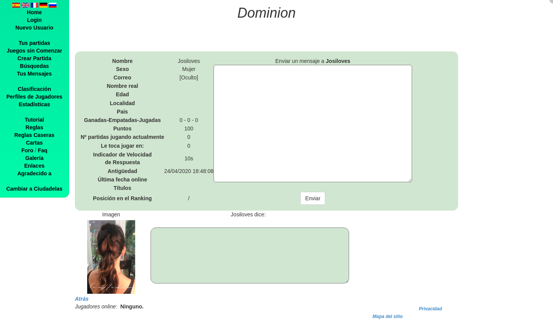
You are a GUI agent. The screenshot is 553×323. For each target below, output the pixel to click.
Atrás (82, 299)
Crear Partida (34, 58)
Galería (34, 158)
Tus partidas (34, 43)
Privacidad (430, 308)
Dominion (266, 13)
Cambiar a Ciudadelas (34, 189)
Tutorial (34, 120)
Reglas (34, 127)
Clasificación (34, 89)
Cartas (34, 143)
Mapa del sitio (388, 316)
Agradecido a (34, 173)
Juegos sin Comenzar (34, 51)
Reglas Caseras (34, 135)
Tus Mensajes (34, 74)
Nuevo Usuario (34, 28)
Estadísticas (34, 104)
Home (34, 12)
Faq (42, 150)
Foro (27, 150)
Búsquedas (34, 66)
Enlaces (34, 166)
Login (34, 20)
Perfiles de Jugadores (35, 97)
